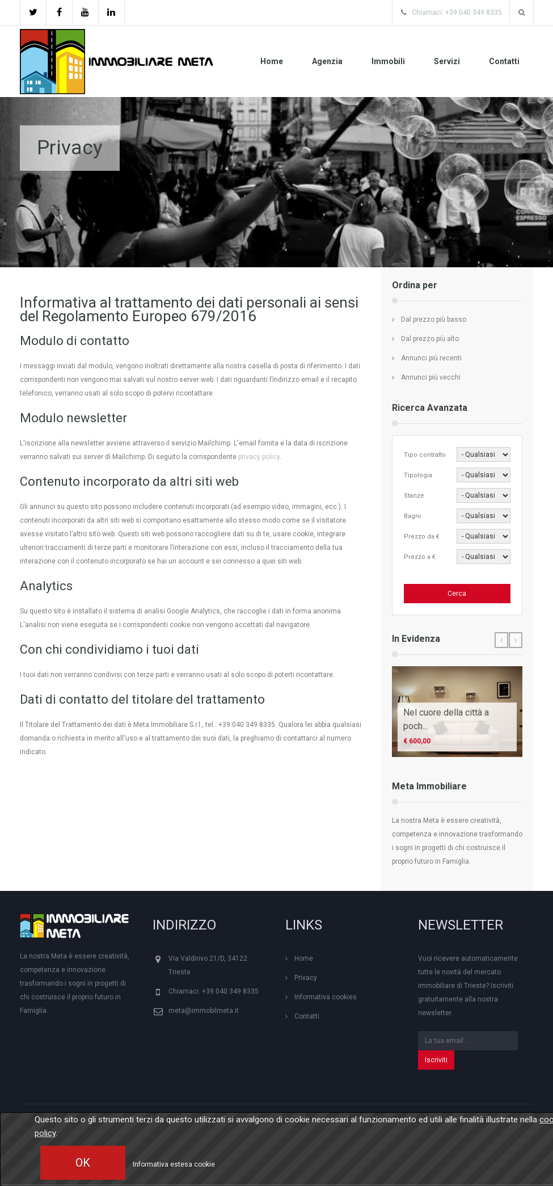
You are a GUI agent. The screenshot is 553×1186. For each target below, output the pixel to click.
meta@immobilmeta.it (203, 1011)
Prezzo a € (420, 557)
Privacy (305, 978)
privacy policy (259, 457)
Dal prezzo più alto (430, 339)
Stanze (414, 495)
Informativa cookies (325, 997)
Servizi (447, 61)
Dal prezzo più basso (433, 319)
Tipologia (418, 475)
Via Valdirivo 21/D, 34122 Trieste (207, 965)
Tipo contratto (425, 455)
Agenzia (327, 61)
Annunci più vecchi (431, 377)
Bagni (412, 516)
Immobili (388, 61)
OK (82, 1163)
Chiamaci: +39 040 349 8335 (457, 12)
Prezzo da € (422, 536)
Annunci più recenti (431, 358)
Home (271, 61)
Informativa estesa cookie (174, 1164)
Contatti (504, 61)
